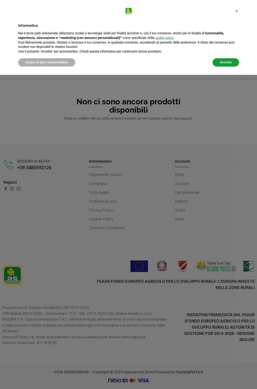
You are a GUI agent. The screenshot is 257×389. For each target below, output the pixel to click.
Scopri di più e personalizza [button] (47, 376)
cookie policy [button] (164, 352)
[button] (236, 325)
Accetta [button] (226, 376)
